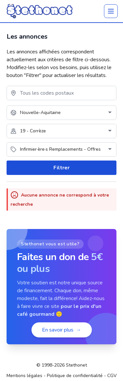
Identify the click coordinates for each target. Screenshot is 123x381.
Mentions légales (24, 375)
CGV (112, 375)
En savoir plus (61, 330)
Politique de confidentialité (75, 375)
